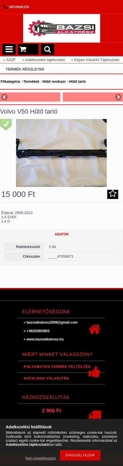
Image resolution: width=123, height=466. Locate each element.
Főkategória (10, 82)
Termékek (31, 82)
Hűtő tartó (77, 82)
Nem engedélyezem (40, 458)
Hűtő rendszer (54, 82)
